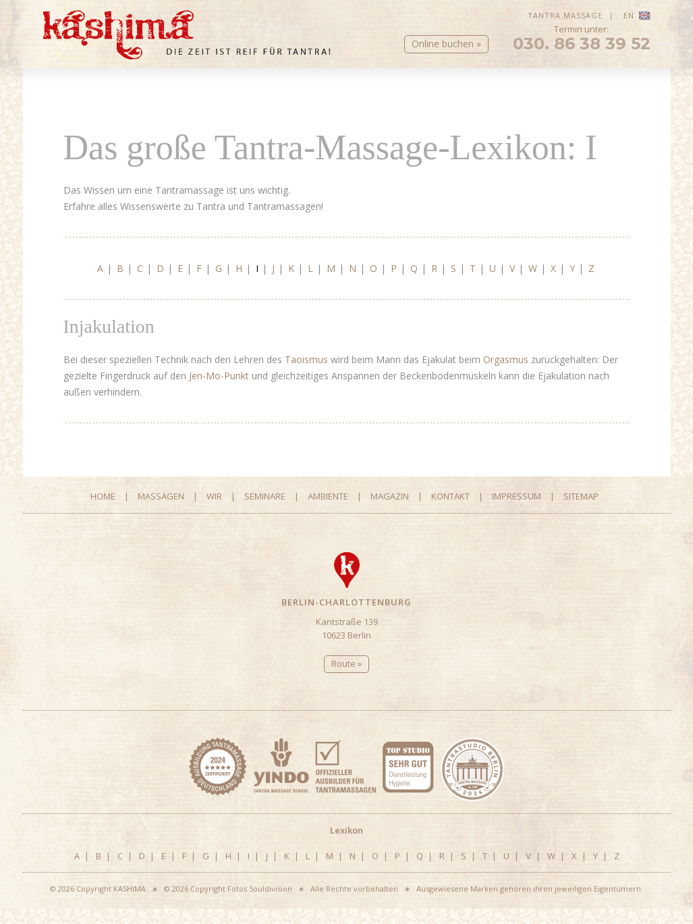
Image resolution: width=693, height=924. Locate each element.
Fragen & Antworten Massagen (230, 105)
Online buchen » (446, 53)
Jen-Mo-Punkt (219, 390)
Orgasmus (505, 374)
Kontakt (628, 88)
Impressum (516, 512)
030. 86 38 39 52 (581, 54)
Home (57, 88)
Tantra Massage (565, 15)
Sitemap (581, 512)
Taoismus (306, 374)
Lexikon (346, 105)
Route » (346, 678)
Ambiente (439, 88)
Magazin (537, 88)
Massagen (143, 88)
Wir (241, 88)
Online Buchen (418, 105)
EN (636, 15)
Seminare (340, 88)
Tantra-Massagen (88, 105)
